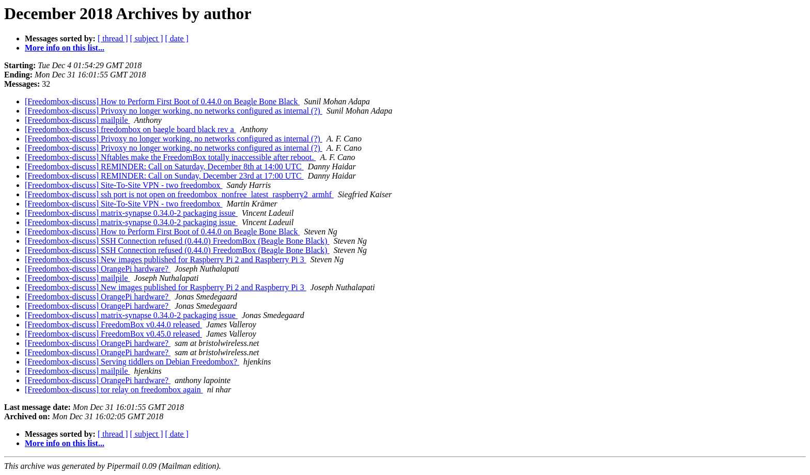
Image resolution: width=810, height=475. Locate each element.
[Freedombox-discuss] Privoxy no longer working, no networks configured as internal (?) (173, 110)
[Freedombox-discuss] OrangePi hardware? (97, 268)
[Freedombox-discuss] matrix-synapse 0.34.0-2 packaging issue (131, 213)
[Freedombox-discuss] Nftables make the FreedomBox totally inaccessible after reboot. (170, 157)
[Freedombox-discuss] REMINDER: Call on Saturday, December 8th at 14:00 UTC (164, 166)
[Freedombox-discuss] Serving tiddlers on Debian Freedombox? (132, 361)
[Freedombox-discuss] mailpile (77, 120)
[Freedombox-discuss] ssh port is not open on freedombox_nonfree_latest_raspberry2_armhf (179, 194)
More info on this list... (64, 47)
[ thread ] (113, 38)
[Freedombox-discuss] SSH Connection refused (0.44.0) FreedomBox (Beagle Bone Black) (177, 240)
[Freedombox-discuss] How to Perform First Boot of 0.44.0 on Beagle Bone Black (162, 101)
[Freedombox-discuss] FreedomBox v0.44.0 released (113, 324)
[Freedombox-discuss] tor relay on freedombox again (114, 389)
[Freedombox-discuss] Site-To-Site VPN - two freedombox (124, 185)
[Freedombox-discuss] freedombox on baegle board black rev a (130, 129)
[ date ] (177, 38)
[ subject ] (146, 38)
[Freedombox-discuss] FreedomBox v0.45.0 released (113, 333)
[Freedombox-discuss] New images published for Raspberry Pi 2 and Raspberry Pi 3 (165, 259)
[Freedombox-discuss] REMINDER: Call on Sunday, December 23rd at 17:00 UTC (164, 175)
